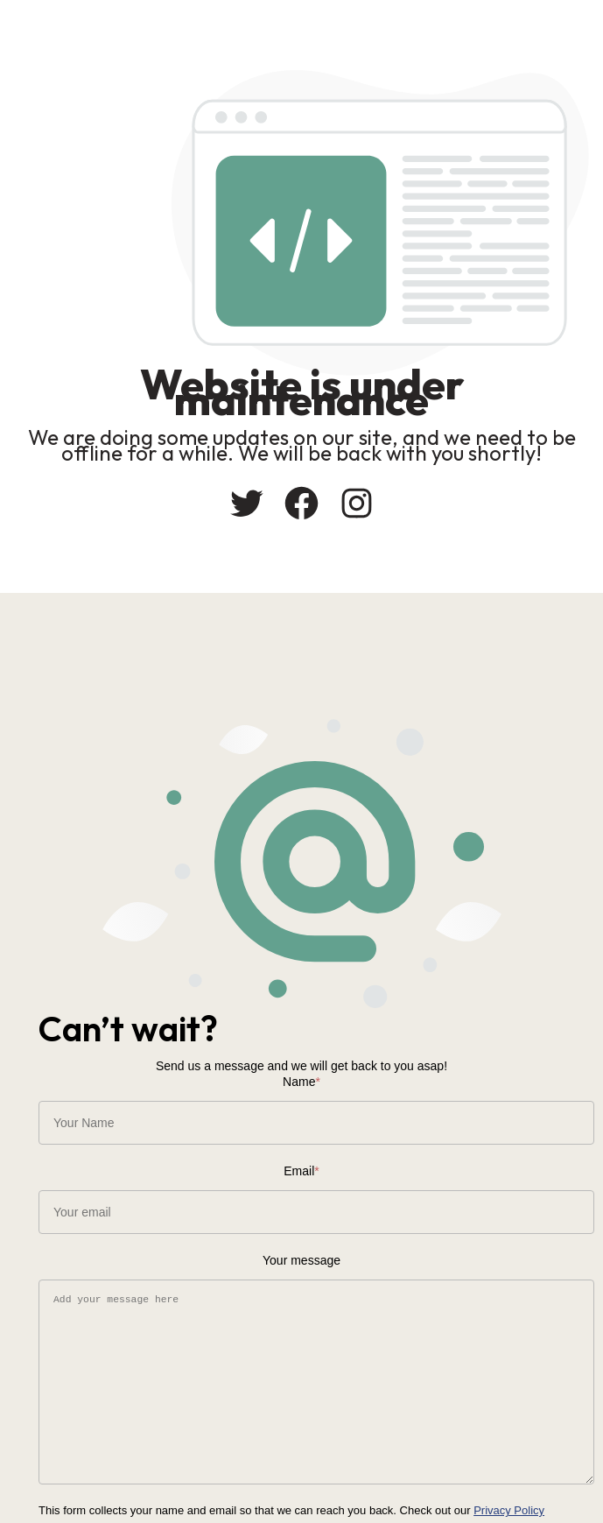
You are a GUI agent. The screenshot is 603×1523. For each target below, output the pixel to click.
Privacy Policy (508, 1510)
